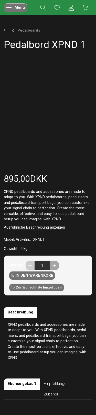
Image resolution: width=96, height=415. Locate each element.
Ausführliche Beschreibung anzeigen (34, 227)
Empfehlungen (56, 383)
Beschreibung (20, 312)
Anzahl (16, 265)
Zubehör (51, 394)
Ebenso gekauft (22, 383)
